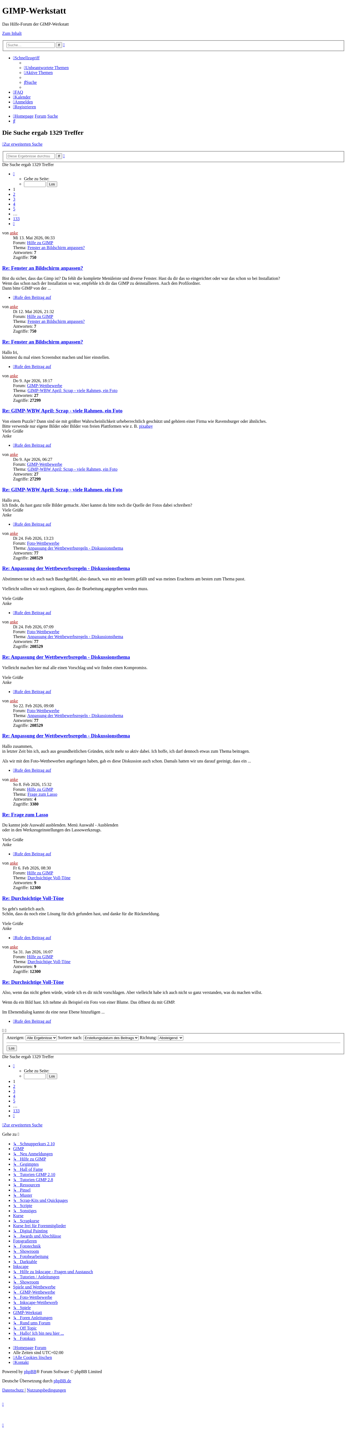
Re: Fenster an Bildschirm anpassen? (42, 268)
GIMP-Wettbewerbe (44, 385)
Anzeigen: (32, 1037)
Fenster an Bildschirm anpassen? (56, 247)
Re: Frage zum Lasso (25, 814)
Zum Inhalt (12, 33)
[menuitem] (46, 67)
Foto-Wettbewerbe (43, 543)
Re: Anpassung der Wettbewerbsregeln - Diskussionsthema (66, 568)
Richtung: (161, 1037)
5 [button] (14, 209)
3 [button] (14, 199)
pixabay (146, 426)
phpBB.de (62, 1381)
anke (14, 233)
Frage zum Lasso (42, 794)
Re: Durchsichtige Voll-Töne (33, 898)
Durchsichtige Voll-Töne (49, 877)
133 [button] (16, 218)
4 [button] (14, 204)
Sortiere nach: (98, 1037)
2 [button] (14, 194)
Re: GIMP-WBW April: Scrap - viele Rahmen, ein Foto (62, 411)
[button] (14, 174)
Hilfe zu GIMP (40, 242)
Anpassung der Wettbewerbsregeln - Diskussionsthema (75, 548)
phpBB (30, 1371)
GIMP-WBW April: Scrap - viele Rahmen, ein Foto (72, 390)
